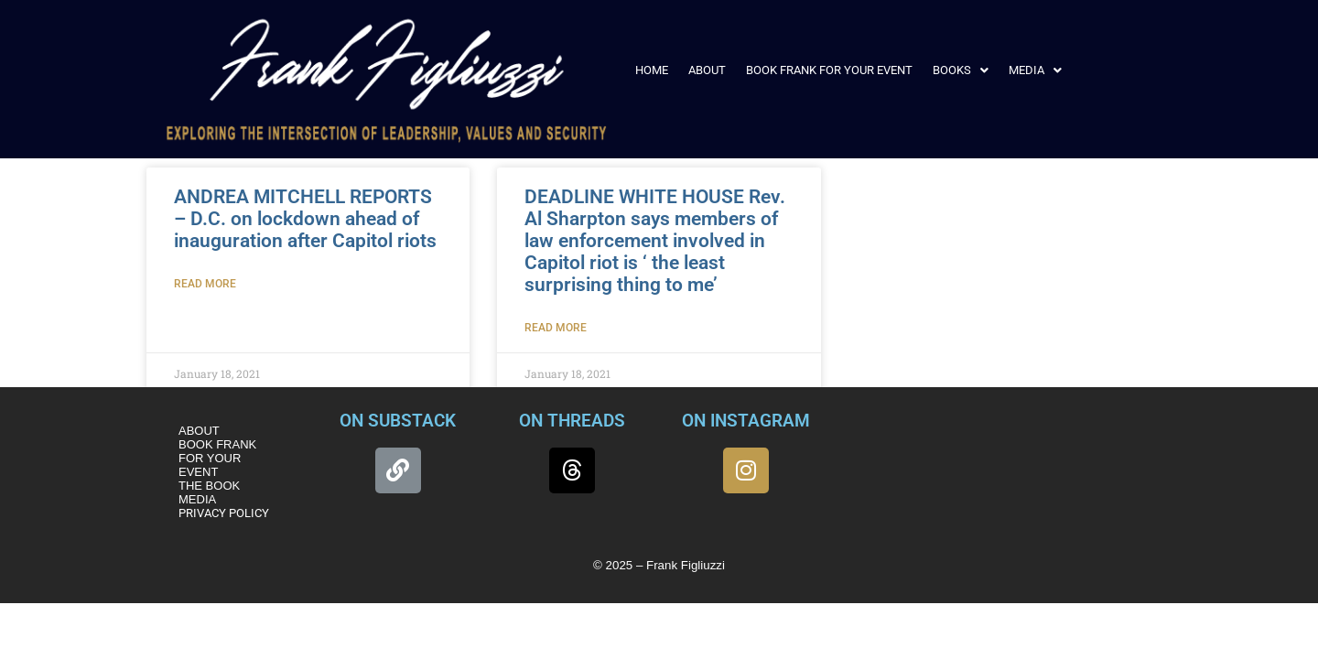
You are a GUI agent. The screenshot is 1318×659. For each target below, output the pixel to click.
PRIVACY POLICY (223, 513)
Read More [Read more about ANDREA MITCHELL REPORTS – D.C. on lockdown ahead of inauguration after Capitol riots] (205, 283)
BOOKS (960, 70)
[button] (960, 70)
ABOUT (707, 70)
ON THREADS (572, 420)
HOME (651, 70)
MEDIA (1035, 70)
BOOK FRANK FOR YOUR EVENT (829, 70)
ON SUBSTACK (398, 420)
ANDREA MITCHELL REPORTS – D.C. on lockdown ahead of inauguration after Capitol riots (305, 219)
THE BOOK (209, 485)
